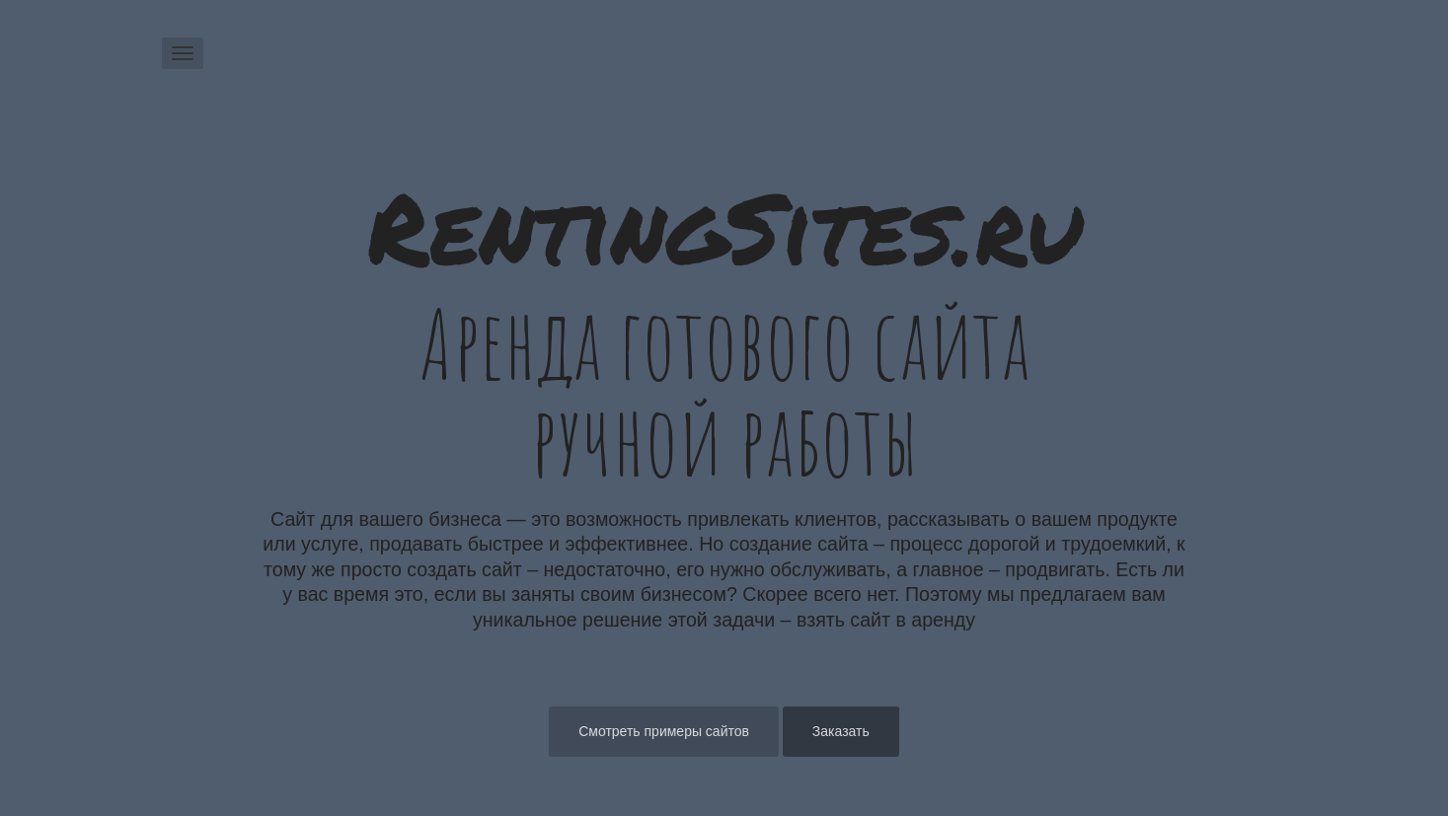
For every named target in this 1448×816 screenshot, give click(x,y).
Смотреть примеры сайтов (663, 731)
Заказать (841, 731)
